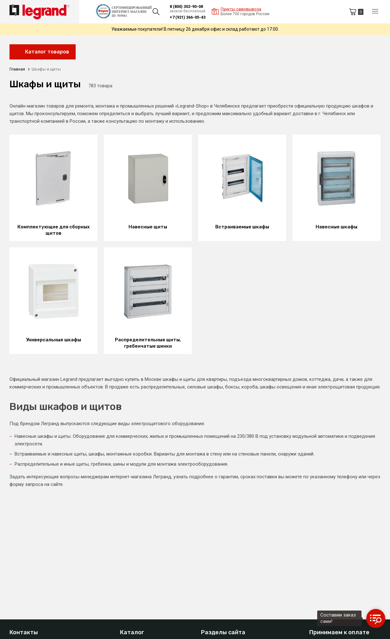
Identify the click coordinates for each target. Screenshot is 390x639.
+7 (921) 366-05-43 (187, 17)
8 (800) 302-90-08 (186, 6)
